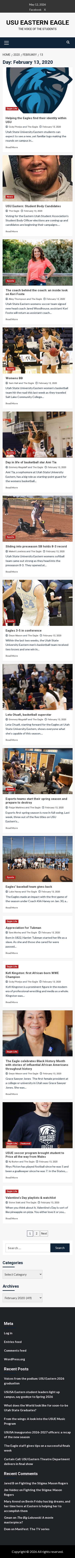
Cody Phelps (15, 127)
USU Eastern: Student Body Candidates (33, 206)
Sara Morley (15, 932)
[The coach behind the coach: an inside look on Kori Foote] (38, 262)
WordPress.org (14, 1359)
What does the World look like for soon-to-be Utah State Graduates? (36, 1408)
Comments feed (15, 1350)
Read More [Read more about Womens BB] (12, 403)
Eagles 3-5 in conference (24, 630)
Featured (25, 1143)
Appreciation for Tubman (23, 928)
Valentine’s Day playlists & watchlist (31, 1198)
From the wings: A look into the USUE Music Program (34, 1421)
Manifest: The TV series (32, 1529)
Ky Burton (14, 1161)
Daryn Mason (16, 635)
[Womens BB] (38, 350)
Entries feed (13, 1342)
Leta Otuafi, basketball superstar (28, 714)
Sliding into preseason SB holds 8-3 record (36, 546)
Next (44, 1233)
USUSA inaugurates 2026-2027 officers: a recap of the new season (37, 1434)
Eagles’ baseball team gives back (29, 887)
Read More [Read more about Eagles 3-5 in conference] (12, 655)
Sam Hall (13, 383)
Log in (8, 1333)
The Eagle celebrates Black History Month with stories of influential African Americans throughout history (37, 1065)
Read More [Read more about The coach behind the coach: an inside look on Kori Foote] (12, 319)
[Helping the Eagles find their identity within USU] (38, 90)
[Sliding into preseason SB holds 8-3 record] (38, 519)
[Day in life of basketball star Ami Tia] (38, 435)
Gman (8, 1517)
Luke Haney (15, 891)
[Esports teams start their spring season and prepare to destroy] (38, 771)
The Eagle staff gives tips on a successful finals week (37, 1448)
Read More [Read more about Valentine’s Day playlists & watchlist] (12, 1218)
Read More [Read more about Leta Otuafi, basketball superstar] (12, 739)
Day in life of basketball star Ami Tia (31, 462)
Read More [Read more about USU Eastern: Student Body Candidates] (12, 231)
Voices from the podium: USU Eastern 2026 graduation (34, 1381)
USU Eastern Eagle (37, 22)
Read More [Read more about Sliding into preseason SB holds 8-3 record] (12, 571)
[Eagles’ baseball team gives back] (38, 859)
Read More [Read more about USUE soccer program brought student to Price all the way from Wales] (12, 1177)
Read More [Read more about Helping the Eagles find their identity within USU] (12, 147)
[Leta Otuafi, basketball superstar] (38, 687)
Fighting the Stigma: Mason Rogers (44, 1483)
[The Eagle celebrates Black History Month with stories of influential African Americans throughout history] (38, 1033)
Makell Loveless (17, 551)
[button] (7, 42)
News (10, 197)
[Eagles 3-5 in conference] (38, 603)
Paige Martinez (17, 807)
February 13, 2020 (52, 127)
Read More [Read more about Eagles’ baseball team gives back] (12, 907)
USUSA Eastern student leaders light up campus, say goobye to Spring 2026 (32, 1394)
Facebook (35, 9)
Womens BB (14, 378)
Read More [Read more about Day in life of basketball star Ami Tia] (12, 487)
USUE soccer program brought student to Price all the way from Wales (35, 1155)
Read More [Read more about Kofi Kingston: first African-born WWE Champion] (12, 1002)
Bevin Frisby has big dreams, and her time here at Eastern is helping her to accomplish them (37, 1506)
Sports (10, 281)
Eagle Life (12, 108)
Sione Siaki (15, 1202)
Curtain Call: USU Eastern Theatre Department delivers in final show (37, 1461)
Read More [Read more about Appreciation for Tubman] (12, 953)
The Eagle (32, 127)
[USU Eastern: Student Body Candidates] (38, 178)
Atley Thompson (17, 299)
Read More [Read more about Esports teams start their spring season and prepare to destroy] (12, 827)
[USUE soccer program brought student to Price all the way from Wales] (38, 1125)
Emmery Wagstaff (18, 467)
